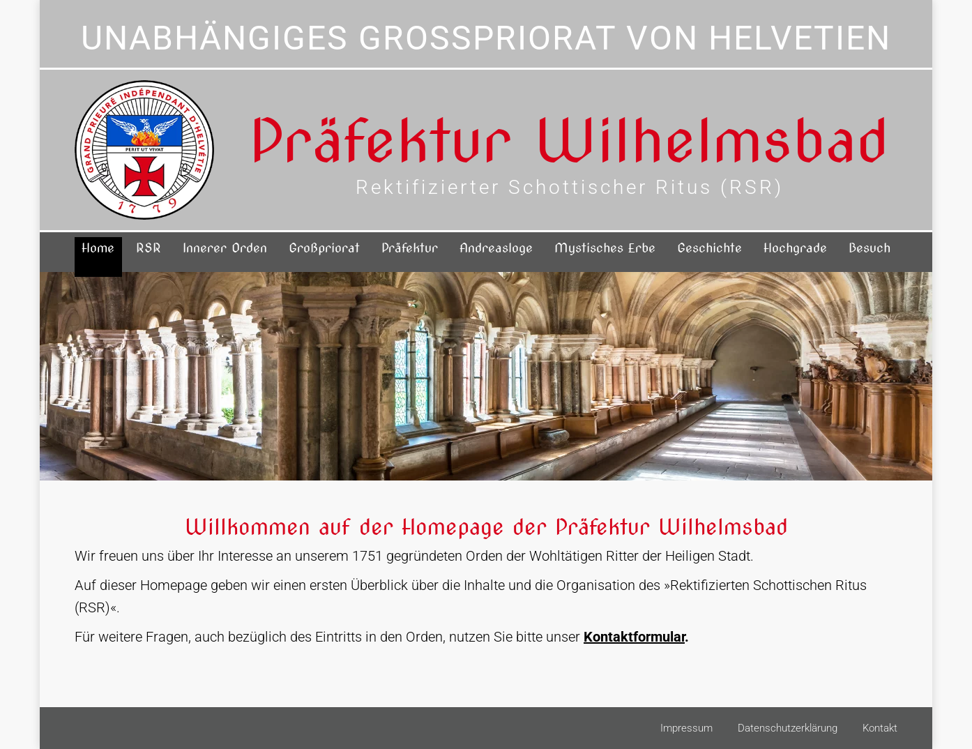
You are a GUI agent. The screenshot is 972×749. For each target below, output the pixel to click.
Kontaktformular (634, 636)
